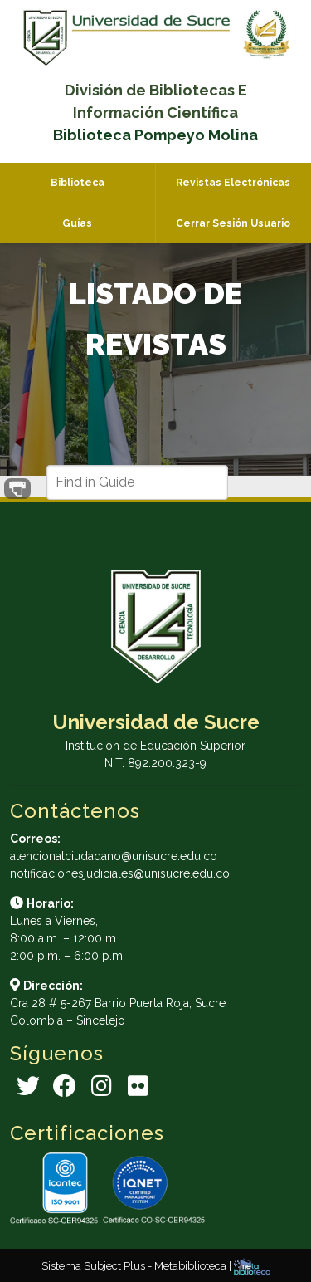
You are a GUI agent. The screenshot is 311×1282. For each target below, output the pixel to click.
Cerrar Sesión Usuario (233, 223)
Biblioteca (77, 182)
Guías (77, 223)
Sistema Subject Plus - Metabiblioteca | (137, 1266)
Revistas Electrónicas (233, 182)
